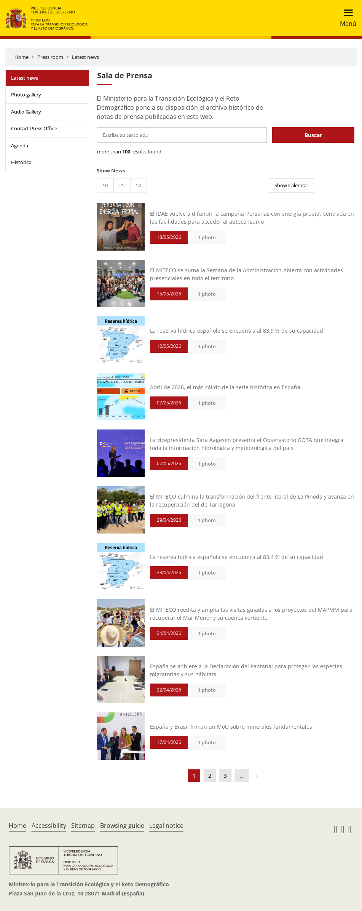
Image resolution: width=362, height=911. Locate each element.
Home (21, 57)
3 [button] (225, 775)
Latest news (85, 57)
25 (121, 185)
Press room (50, 57)
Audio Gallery (26, 111)
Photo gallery (26, 94)
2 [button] (209, 775)
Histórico (21, 162)
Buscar (313, 135)
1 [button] (194, 775)
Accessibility (49, 825)
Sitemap (83, 825)
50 (138, 185)
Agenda (19, 145)
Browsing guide (122, 825)
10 (105, 185)
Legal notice (166, 825)
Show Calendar (291, 185)
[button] (257, 775)
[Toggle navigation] (346, 18)
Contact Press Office (34, 128)
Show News (111, 170)
